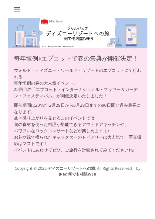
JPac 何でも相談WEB (77, 174)
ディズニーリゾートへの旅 (71, 168)
